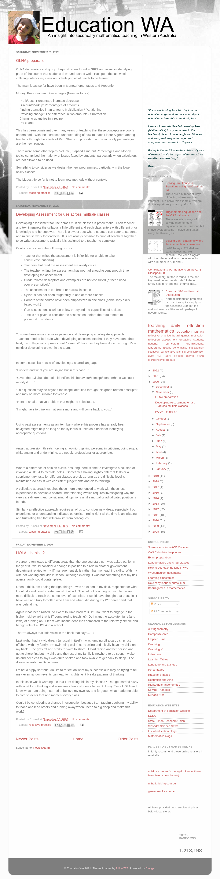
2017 (156, 486)
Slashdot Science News (163, 726)
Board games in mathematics (166, 588)
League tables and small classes (168, 562)
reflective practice (40, 724)
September (163, 424)
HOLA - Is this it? (30, 553)
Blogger (150, 868)
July (159, 435)
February (162, 463)
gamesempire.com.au (162, 791)
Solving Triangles (159, 689)
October (161, 418)
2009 (156, 525)
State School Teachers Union (166, 721)
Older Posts (128, 739)
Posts (156, 604)
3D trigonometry (158, 629)
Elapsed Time (156, 639)
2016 (156, 492)
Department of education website (169, 710)
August (161, 429)
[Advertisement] (176, 75)
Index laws (155, 654)
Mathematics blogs (160, 736)
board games (181, 335)
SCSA (152, 715)
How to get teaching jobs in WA (168, 567)
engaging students (191, 339)
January (161, 468)
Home (78, 739)
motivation (197, 335)
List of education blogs (162, 731)
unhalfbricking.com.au (162, 783)
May (159, 446)
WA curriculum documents (164, 572)
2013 (156, 503)
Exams (167, 347)
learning (199, 331)
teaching (156, 325)
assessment (169, 339)
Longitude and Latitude (162, 664)
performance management (188, 347)
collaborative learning (173, 351)
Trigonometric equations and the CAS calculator (183, 213)
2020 (156, 381)
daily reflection (187, 325)
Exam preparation (159, 557)
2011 (156, 514)
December (163, 386)
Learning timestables (161, 577)
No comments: (81, 187)
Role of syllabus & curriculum (166, 583)
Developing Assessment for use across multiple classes (63, 214)
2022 (156, 370)
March (160, 457)
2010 (156, 520)
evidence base (167, 360)
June (159, 440)
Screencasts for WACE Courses (168, 547)
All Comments (161, 611)
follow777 (122, 868)
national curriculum (163, 343)
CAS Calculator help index (165, 552)
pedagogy (153, 351)
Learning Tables (158, 659)
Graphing (154, 644)
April (159, 452)
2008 (156, 531)
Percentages (156, 669)
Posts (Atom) (41, 747)
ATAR (159, 355)
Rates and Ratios (159, 674)
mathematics (161, 331)
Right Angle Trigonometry (164, 684)
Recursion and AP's (160, 679)
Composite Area (158, 634)
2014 (156, 498)
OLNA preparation (31, 61)
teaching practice (40, 192)
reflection (154, 339)
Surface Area (156, 694)
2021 (156, 376)
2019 (156, 475)
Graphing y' (155, 649)
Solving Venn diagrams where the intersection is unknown (184, 242)
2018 (156, 481)
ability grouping (174, 355)
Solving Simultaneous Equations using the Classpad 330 (184, 186)
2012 (156, 509)
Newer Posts (27, 739)
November (163, 392)
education (184, 331)
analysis (190, 355)
